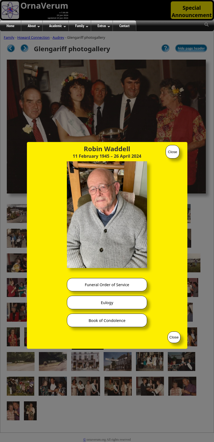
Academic (57, 26)
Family (81, 26)
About (34, 26)
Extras (104, 26)
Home (10, 25)
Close (172, 152)
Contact (124, 25)
